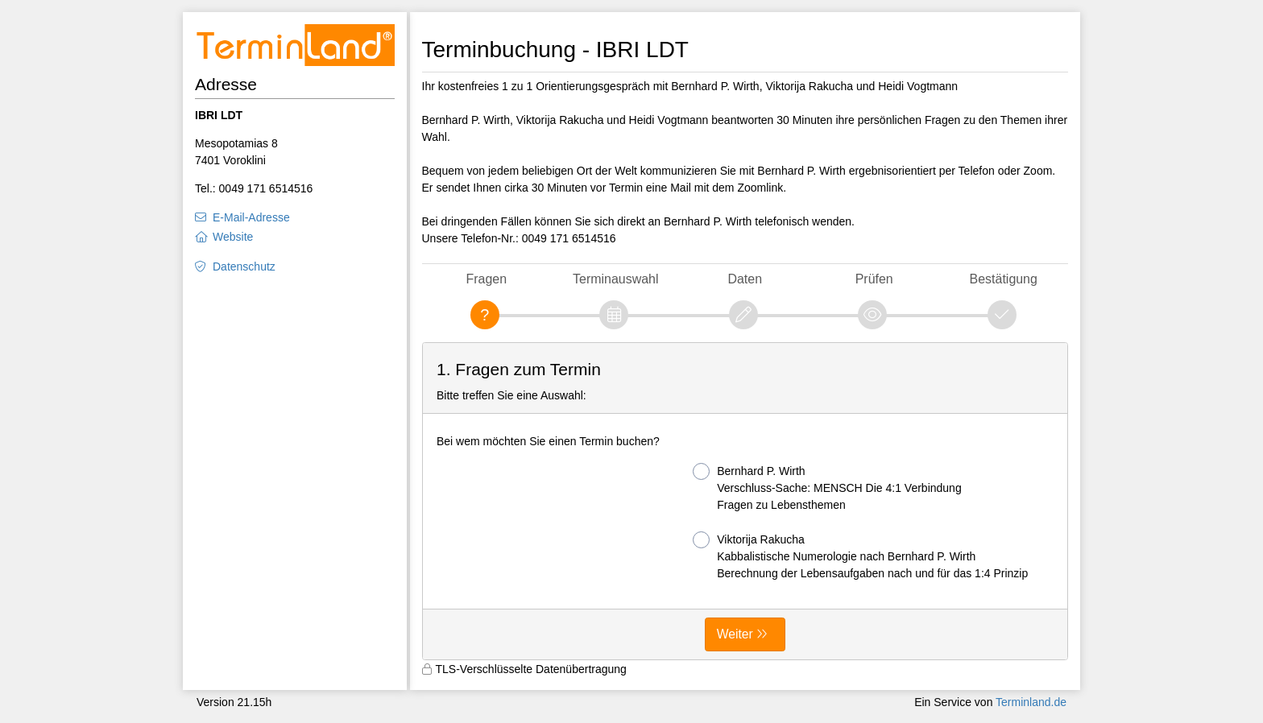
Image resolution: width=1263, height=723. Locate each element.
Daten (744, 279)
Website (233, 236)
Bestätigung (1003, 279)
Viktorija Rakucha (860, 555)
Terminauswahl (615, 279)
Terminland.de (1031, 702)
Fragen (486, 279)
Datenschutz (244, 266)
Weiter (735, 634)
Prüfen (874, 279)
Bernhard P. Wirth (827, 487)
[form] (745, 501)
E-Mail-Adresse (251, 217)
